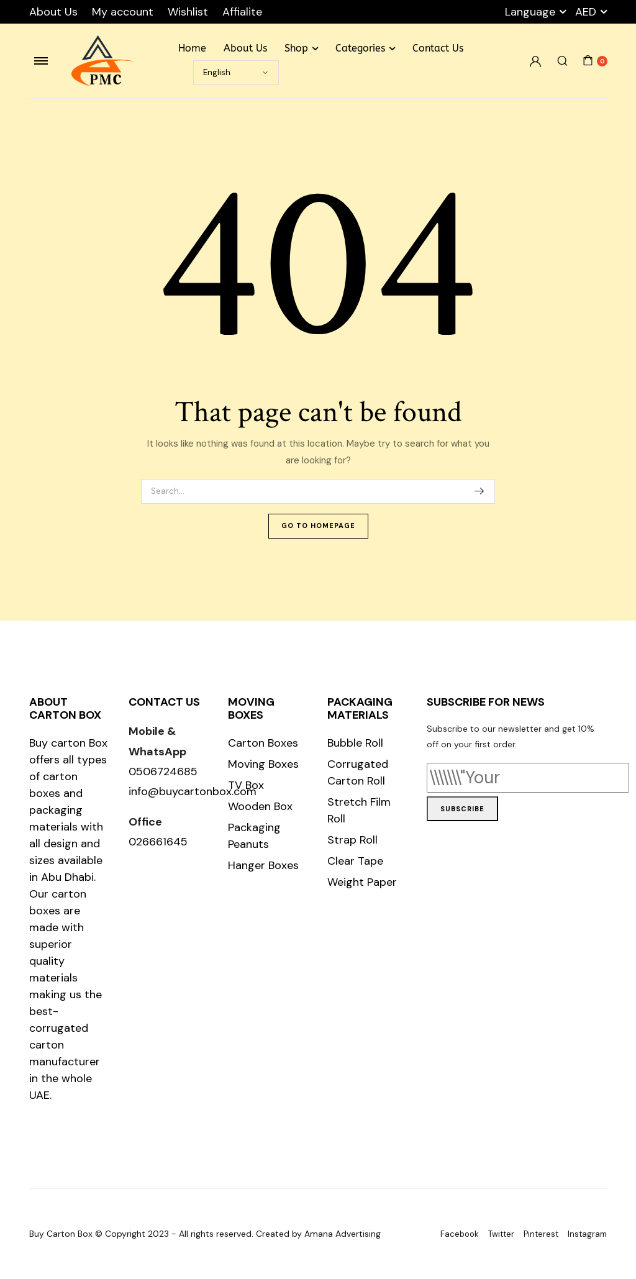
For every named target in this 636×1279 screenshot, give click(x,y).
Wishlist (188, 11)
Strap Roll (352, 839)
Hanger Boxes (263, 865)
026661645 (158, 841)
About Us (53, 11)
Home (192, 48)
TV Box (246, 785)
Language (530, 11)
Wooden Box (260, 806)
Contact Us (437, 48)
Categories (360, 48)
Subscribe (462, 808)
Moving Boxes (263, 764)
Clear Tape (355, 860)
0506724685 (163, 771)
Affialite (242, 11)
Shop (296, 48)
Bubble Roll (355, 742)
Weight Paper (362, 882)
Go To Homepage (318, 525)
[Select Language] (236, 72)
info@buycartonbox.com (193, 791)
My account (122, 11)
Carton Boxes (263, 742)
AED (585, 11)
